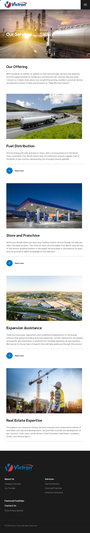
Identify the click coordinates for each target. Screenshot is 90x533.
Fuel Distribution (52, 483)
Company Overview (13, 483)
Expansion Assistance (54, 492)
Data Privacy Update (14, 510)
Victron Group (16, 525)
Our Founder (10, 488)
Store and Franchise (53, 488)
